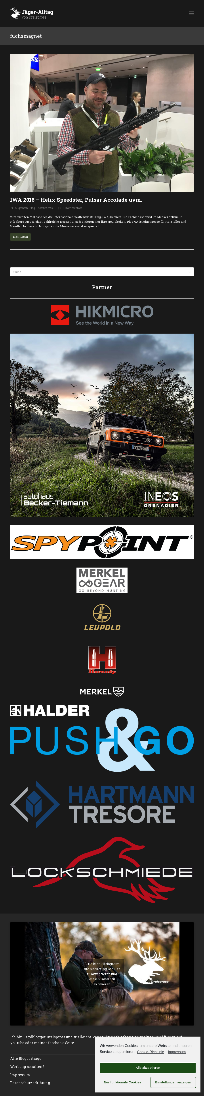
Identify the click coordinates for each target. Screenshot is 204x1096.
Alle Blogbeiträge (25, 1058)
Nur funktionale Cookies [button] (122, 1082)
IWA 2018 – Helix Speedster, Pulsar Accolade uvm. (76, 199)
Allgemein (21, 208)
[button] (191, 13)
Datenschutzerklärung (30, 1083)
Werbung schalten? (27, 1066)
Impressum (20, 1075)
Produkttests (44, 208)
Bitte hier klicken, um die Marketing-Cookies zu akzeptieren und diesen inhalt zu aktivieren (102, 974)
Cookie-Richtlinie (150, 1052)
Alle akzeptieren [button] (147, 1067)
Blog (32, 208)
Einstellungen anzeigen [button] (173, 1082)
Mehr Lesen (20, 236)
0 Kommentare (72, 208)
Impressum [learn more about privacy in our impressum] (177, 1052)
